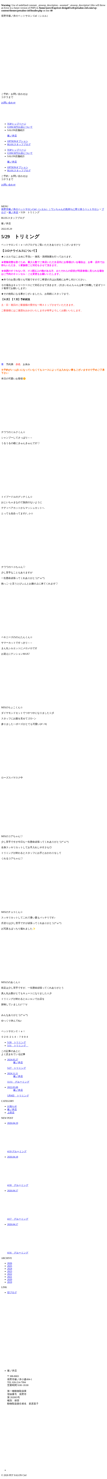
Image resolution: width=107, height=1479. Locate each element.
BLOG (19, 144)
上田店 (10, 1112)
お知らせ (12, 1106)
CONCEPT (20, 127)
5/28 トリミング (16, 1042)
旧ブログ (12, 1292)
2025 (9, 1266)
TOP (16, 124)
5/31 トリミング (17, 1045)
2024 (9, 1268)
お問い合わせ (8, 102)
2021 (9, 1276)
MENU (4, 206)
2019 (9, 1282)
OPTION (17, 141)
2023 (9, 1271)
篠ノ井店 (12, 135)
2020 (9, 1279)
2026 (9, 1263)
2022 (9, 1274)
